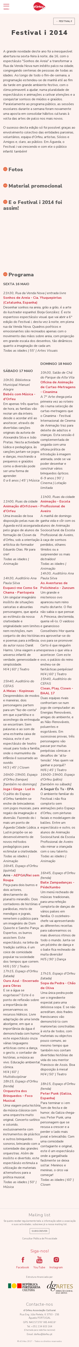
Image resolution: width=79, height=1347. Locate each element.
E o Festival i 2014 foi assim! (32, 205)
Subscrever (39, 1231)
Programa (18, 275)
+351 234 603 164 (41, 1326)
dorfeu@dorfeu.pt (43, 1334)
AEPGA (19, 875)
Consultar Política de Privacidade (39, 1238)
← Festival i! (64, 21)
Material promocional (32, 186)
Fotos (13, 169)
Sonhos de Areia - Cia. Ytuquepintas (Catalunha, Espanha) (32, 300)
